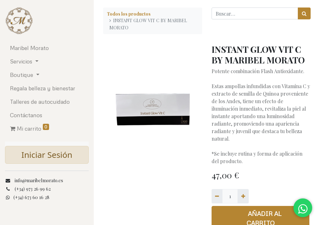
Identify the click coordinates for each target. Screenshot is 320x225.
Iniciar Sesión (47, 154)
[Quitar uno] (217, 196)
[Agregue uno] (243, 196)
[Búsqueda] (304, 13)
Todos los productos (129, 14)
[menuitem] (47, 48)
